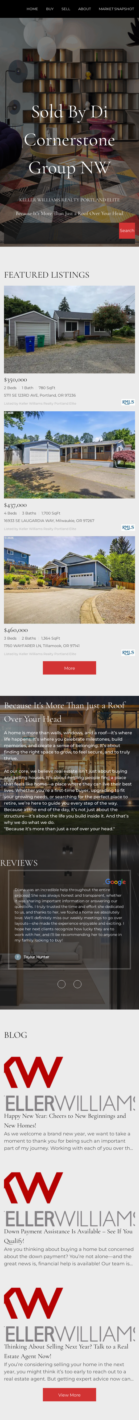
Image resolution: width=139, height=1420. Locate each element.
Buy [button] (50, 9)
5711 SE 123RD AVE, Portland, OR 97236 (40, 395)
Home (32, 9)
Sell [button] (66, 9)
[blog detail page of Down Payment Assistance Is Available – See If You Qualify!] (69, 1212)
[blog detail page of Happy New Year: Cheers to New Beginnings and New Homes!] (69, 1097)
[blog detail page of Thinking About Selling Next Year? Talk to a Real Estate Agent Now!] (69, 1328)
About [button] (84, 9)
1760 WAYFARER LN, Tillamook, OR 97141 (42, 645)
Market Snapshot (116, 9)
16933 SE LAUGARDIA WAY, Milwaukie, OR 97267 (49, 520)
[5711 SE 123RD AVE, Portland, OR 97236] (69, 330)
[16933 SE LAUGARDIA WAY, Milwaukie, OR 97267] (69, 455)
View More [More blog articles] (69, 1395)
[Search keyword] (61, 231)
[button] (127, 231)
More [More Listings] (69, 668)
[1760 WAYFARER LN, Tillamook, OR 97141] (69, 580)
